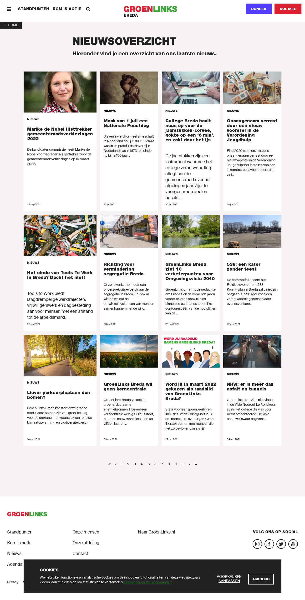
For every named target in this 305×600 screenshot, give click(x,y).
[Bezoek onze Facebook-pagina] (269, 544)
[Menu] (9, 9)
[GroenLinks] (153, 9)
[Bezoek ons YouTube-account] (293, 544)
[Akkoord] (261, 579)
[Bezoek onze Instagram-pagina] (257, 544)
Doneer (258, 9)
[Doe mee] (287, 9)
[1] (11, 25)
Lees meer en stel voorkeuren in (148, 582)
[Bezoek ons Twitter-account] (281, 544)
